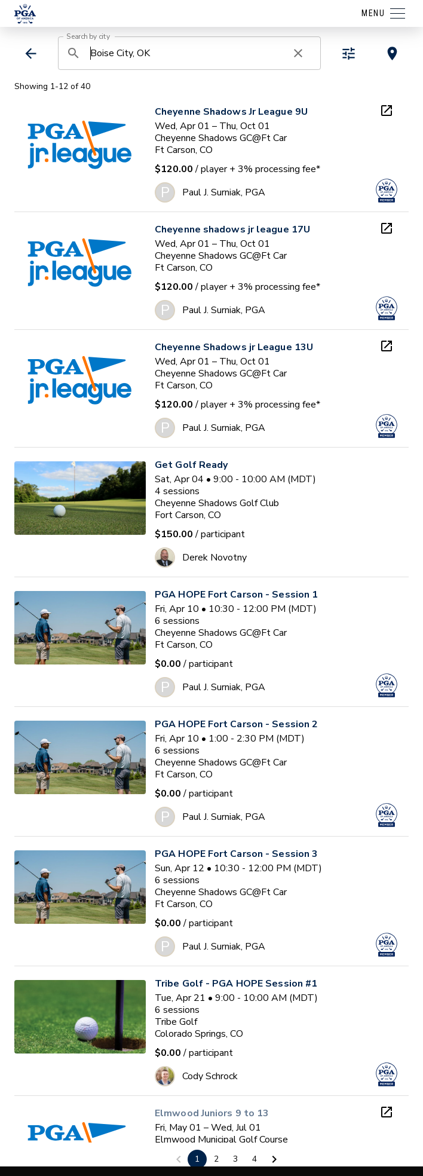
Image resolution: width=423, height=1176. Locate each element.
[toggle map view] (392, 53)
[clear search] (298, 53)
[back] (30, 53)
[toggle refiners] (348, 53)
